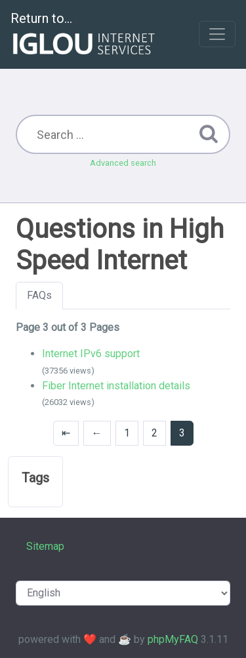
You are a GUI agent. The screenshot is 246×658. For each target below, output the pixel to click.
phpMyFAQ (173, 639)
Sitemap (45, 546)
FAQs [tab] (39, 295)
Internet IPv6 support (91, 353)
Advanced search (123, 163)
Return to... (84, 35)
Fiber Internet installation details (116, 385)
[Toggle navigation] (217, 34)
